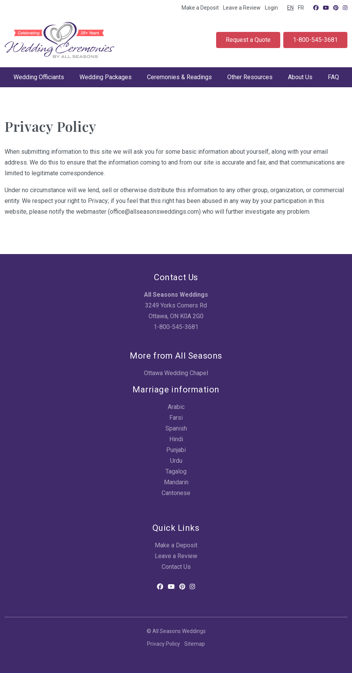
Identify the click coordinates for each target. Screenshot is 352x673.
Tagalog (176, 471)
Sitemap (194, 644)
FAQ (333, 77)
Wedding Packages (105, 77)
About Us (300, 77)
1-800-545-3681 (315, 39)
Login (271, 8)
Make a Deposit (200, 8)
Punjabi (176, 450)
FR (301, 8)
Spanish (176, 428)
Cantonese (176, 493)
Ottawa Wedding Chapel (176, 373)
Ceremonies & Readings (179, 77)
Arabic (176, 406)
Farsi (176, 417)
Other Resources (250, 77)
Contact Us (176, 566)
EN (290, 8)
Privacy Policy (163, 644)
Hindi (176, 439)
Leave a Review (242, 8)
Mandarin (176, 482)
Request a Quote (248, 39)
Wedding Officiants (38, 77)
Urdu (176, 460)
